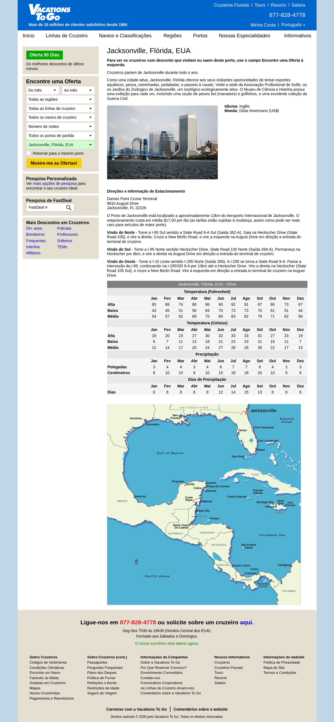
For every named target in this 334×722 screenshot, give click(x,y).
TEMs (62, 247)
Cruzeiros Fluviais (231, 5)
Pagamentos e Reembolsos (52, 698)
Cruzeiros (222, 662)
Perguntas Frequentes (105, 668)
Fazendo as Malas (44, 678)
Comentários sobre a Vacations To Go (171, 693)
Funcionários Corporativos (162, 683)
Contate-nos (150, 678)
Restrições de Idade (103, 688)
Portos (200, 35)
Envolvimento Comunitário (162, 673)
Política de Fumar (101, 678)
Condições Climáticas (47, 668)
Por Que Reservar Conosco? (164, 668)
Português (292, 24)
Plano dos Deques (101, 673)
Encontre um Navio (45, 673)
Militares (33, 253)
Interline (33, 247)
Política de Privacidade (281, 662)
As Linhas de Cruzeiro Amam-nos (167, 688)
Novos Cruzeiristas (45, 693)
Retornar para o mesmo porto (58, 153)
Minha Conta (263, 25)
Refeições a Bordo (102, 683)
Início (29, 35)
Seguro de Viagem (102, 693)
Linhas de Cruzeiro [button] (67, 35)
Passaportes (97, 662)
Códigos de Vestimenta (48, 662)
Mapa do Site (274, 668)
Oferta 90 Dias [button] (44, 55)
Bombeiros (35, 234)
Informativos (297, 35)
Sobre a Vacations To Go (160, 662)
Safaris (298, 5)
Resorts (278, 5)
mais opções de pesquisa (55, 183)
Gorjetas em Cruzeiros (48, 683)
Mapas (35, 688)
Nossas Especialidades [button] (244, 35)
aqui (246, 622)
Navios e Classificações (125, 35)
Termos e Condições (279, 673)
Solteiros (64, 241)
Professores (67, 234)
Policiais (64, 228)
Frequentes (36, 241)
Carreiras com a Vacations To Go (136, 709)
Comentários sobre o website (200, 709)
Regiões (173, 35)
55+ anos (34, 228)
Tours (260, 5)
